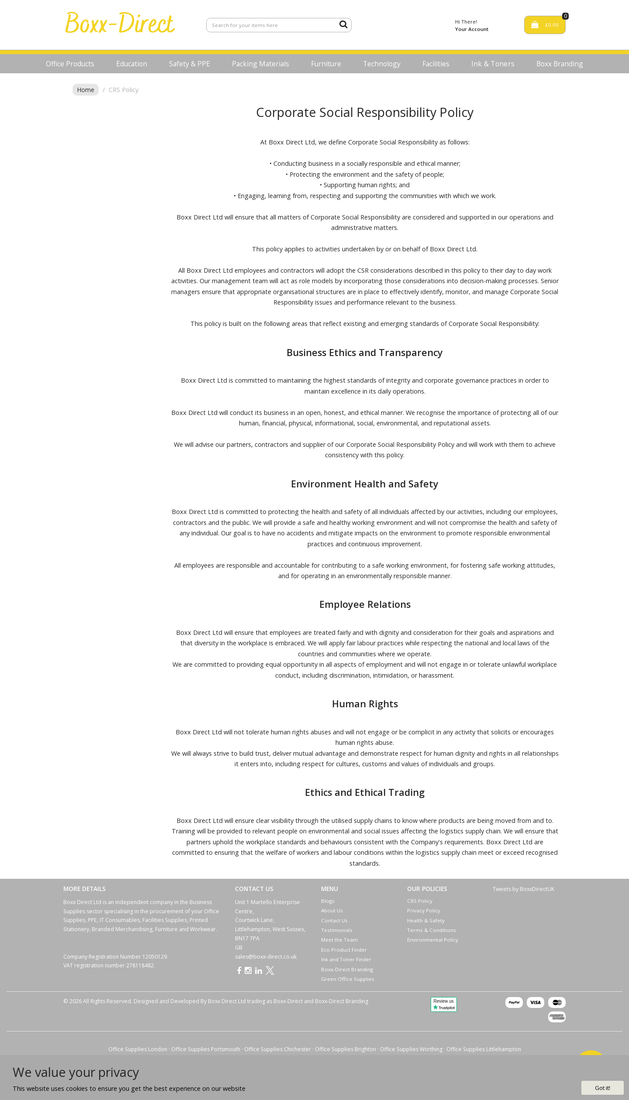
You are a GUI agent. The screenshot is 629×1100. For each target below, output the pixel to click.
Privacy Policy (423, 910)
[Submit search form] (343, 24)
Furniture (326, 64)
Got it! (602, 1088)
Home (85, 90)
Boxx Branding (559, 64)
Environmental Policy (432, 939)
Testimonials (337, 930)
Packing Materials (260, 64)
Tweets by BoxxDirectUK (523, 889)
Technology (382, 64)
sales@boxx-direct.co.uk (266, 956)
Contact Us (334, 920)
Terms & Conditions (431, 930)
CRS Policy (419, 901)
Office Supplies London (137, 1049)
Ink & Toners (493, 64)
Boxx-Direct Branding (347, 969)
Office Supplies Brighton (345, 1049)
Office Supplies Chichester (277, 1049)
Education (131, 64)
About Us (332, 910)
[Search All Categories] (279, 25)
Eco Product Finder (344, 949)
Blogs (328, 901)
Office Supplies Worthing (411, 1049)
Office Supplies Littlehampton (483, 1049)
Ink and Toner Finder (346, 959)
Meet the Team (339, 939)
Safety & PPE (189, 64)
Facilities (435, 64)
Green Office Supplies (347, 979)
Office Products (70, 64)
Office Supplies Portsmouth (205, 1049)
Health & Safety (426, 920)
